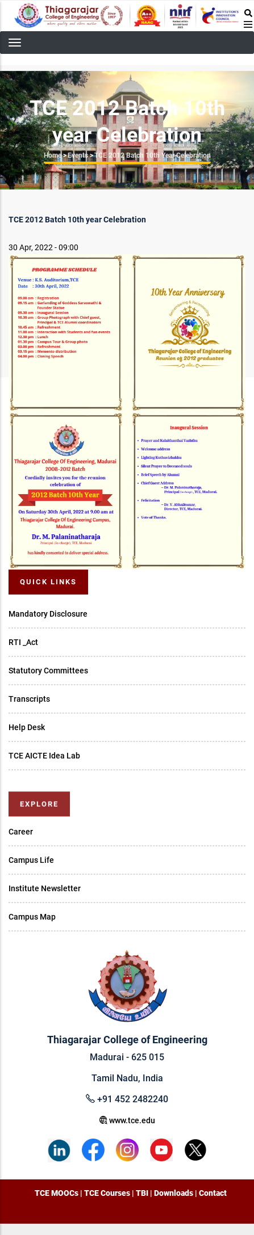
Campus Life (31, 860)
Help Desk (27, 727)
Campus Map (32, 916)
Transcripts (29, 698)
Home (52, 155)
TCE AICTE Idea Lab (44, 755)
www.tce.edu (127, 1120)
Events (78, 155)
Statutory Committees (48, 670)
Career (21, 831)
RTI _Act (23, 642)
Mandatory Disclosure (48, 613)
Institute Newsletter (45, 888)
